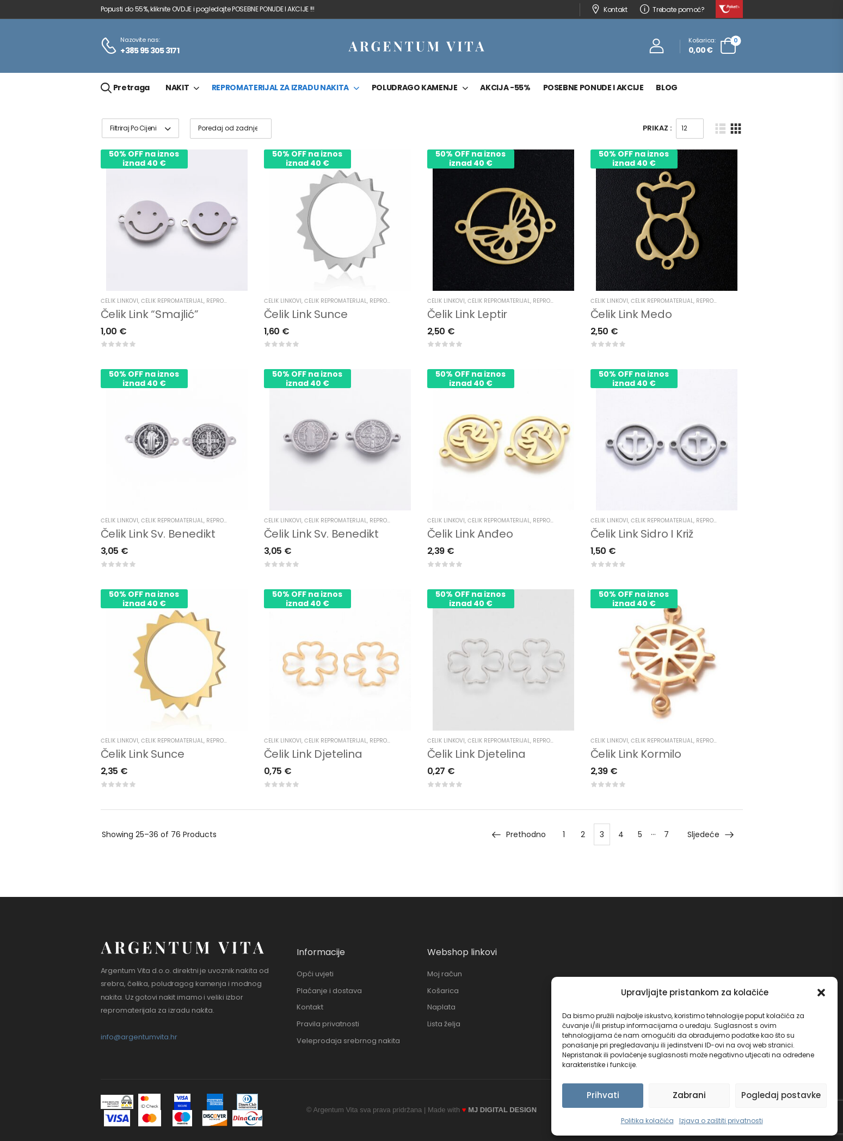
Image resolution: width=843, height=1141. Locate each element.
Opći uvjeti (315, 974)
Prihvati (603, 1095)
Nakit (177, 87)
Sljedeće (711, 834)
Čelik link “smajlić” (150, 314)
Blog (667, 87)
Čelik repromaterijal (172, 301)
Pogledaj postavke (781, 1095)
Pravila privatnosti (328, 1024)
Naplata (441, 1007)
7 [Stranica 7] (666, 834)
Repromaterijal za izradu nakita (280, 87)
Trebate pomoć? (672, 9)
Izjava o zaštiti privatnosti (721, 1120)
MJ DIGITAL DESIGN (502, 1110)
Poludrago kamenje (415, 87)
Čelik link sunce (306, 314)
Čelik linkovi (119, 301)
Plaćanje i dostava (329, 991)
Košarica (443, 991)
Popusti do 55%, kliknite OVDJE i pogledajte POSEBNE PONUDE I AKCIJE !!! (208, 9)
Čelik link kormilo (635, 754)
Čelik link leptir (467, 314)
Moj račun (444, 974)
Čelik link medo (631, 314)
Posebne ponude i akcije (593, 87)
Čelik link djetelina (313, 754)
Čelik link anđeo (470, 533)
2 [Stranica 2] (583, 834)
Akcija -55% (505, 87)
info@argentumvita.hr (139, 1037)
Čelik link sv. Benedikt (158, 533)
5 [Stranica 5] (640, 834)
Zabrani (689, 1095)
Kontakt (609, 9)
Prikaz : (657, 128)
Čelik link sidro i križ (641, 533)
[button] (821, 992)
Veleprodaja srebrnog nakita (348, 1041)
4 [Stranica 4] (621, 834)
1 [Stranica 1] (564, 834)
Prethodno (518, 834)
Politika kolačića (647, 1120)
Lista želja (443, 1024)
